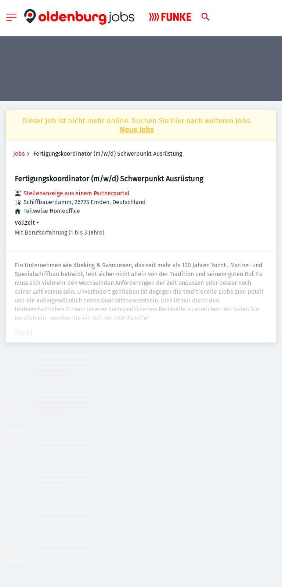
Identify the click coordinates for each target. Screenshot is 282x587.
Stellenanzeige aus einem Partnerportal (77, 193)
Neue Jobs (136, 129)
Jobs (19, 153)
